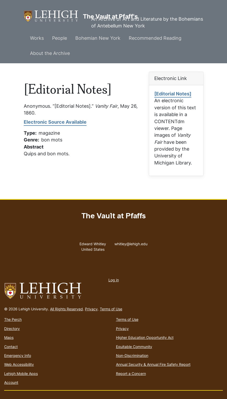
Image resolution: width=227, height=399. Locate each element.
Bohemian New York (97, 38)
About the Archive (50, 53)
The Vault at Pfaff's (53, 16)
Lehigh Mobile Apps (21, 373)
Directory (12, 328)
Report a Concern (131, 373)
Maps (9, 337)
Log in (113, 279)
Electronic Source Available (55, 122)
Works (37, 38)
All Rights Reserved (66, 308)
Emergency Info (17, 355)
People (59, 38)
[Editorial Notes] (172, 93)
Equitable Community (134, 346)
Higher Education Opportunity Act (145, 337)
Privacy (91, 308)
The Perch (13, 319)
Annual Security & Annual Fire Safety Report (153, 364)
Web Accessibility (19, 364)
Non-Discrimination (132, 355)
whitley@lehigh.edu (131, 242)
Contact (11, 346)
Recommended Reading (155, 38)
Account (11, 382)
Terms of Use (111, 308)
